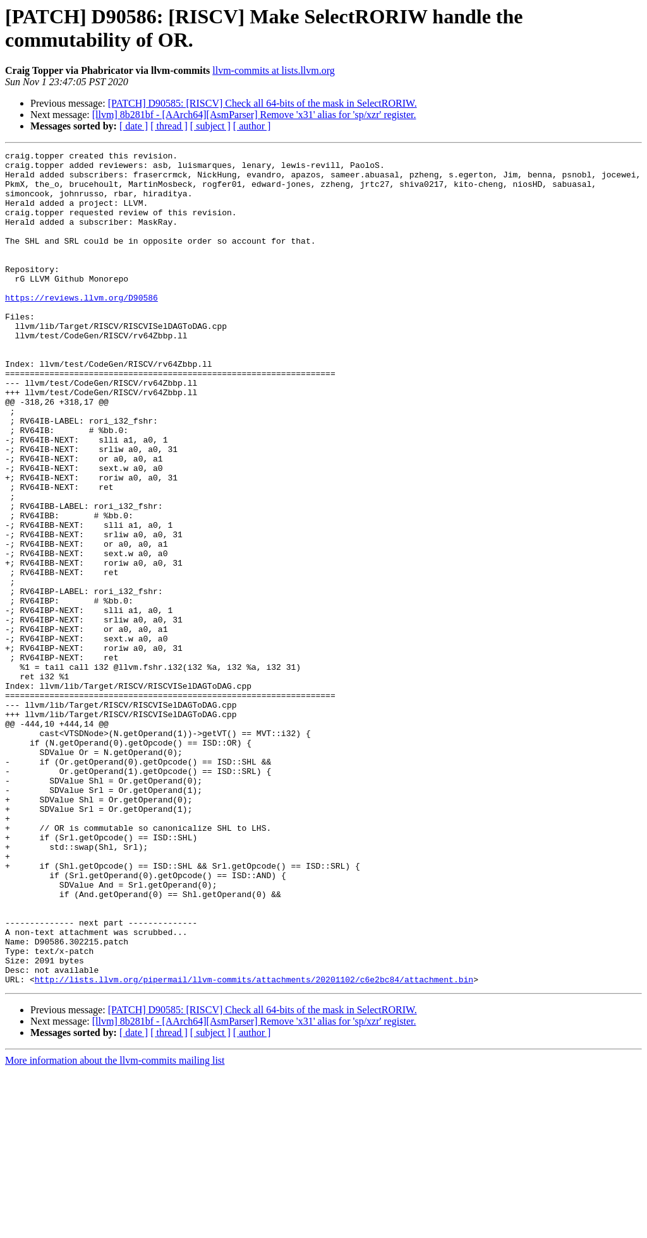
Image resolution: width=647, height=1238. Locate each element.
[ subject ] (210, 126)
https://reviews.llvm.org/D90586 (81, 327)
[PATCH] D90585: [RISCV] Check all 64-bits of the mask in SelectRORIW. (262, 103)
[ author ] (252, 126)
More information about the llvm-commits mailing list (115, 1227)
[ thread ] (169, 126)
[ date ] (133, 126)
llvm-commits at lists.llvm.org (273, 70)
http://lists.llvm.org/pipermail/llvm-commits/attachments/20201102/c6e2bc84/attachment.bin (254, 1146)
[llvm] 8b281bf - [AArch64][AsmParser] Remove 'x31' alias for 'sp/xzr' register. (254, 114)
